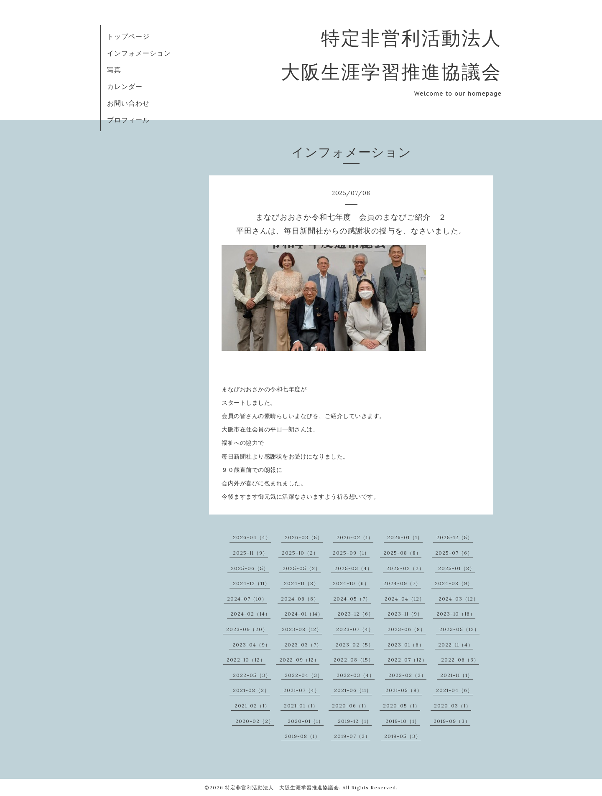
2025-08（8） (402, 553)
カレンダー (125, 86)
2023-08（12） (302, 629)
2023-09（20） (247, 629)
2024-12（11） (251, 583)
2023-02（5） (355, 644)
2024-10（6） (351, 583)
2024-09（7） (402, 583)
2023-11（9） (405, 614)
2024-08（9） (454, 583)
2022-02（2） (407, 675)
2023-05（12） (459, 629)
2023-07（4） (355, 629)
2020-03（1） (452, 705)
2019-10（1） (402, 721)
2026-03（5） (304, 537)
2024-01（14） (303, 614)
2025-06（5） (250, 568)
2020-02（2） (254, 721)
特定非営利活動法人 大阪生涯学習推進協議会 (282, 787)
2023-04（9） (251, 644)
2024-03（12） (459, 599)
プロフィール (128, 120)
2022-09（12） (299, 660)
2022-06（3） (460, 660)
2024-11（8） (301, 583)
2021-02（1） (252, 705)
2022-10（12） (246, 660)
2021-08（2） (251, 690)
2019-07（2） (352, 736)
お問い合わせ (128, 103)
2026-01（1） (405, 537)
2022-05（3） (252, 675)
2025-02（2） (405, 568)
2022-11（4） (455, 644)
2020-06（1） (350, 705)
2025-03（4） (353, 568)
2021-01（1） (301, 705)
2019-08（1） (302, 736)
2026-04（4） (252, 537)
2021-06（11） (353, 690)
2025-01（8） (456, 568)
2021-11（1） (456, 675)
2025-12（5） (454, 537)
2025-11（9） (250, 553)
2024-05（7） (352, 599)
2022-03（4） (356, 675)
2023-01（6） (406, 644)
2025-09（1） (351, 553)
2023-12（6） (355, 614)
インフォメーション (139, 53)
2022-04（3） (304, 675)
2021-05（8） (403, 690)
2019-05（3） (402, 736)
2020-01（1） (306, 721)
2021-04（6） (454, 690)
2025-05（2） (302, 568)
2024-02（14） (250, 614)
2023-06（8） (407, 629)
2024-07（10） (247, 599)
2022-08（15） (354, 660)
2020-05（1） (401, 705)
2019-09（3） (452, 721)
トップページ (128, 36)
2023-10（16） (455, 614)
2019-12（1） (355, 721)
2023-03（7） (303, 644)
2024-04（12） (405, 599)
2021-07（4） (301, 690)
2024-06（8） (300, 599)
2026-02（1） (355, 537)
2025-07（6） (454, 553)
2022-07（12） (407, 660)
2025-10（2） (300, 553)
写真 (114, 70)
